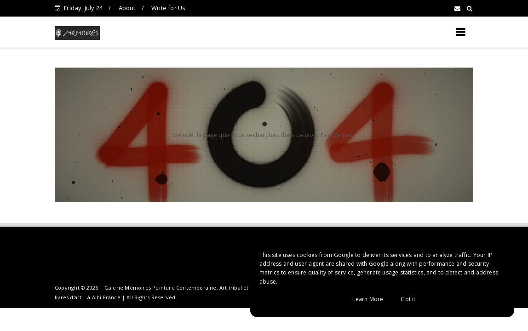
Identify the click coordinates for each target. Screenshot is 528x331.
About (127, 8)
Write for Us (168, 8)
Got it (408, 299)
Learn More (367, 299)
